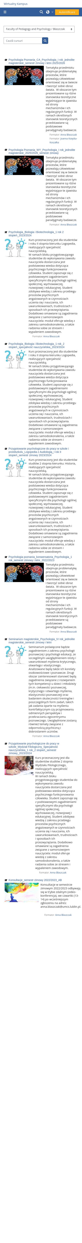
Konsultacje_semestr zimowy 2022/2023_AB (35, 880)
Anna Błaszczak (68, 134)
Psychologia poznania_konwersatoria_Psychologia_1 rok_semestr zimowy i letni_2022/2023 (40, 558)
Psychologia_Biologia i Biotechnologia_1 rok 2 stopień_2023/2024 (36, 234)
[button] (42, 12)
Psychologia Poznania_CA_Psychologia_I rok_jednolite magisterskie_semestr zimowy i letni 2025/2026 (42, 61)
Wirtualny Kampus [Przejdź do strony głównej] (15, 4)
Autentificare (67, 12)
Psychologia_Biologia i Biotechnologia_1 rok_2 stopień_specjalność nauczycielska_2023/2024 (37, 345)
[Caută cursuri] (23, 40)
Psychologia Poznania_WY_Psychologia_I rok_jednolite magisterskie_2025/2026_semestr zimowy (42, 151)
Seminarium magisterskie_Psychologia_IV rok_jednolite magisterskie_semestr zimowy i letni (42, 641)
